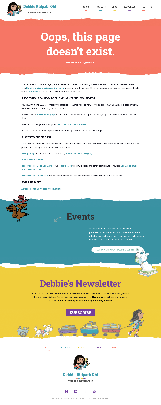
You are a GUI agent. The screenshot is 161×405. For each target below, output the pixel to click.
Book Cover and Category (79, 153)
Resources (129, 7)
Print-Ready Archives (32, 159)
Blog (114, 7)
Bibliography (27, 153)
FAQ (143, 7)
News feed (97, 297)
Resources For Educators (34, 176)
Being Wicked (101, 398)
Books (86, 7)
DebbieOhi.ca (35, 91)
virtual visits (125, 228)
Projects (100, 7)
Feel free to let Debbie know (71, 124)
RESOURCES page (46, 114)
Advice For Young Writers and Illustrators (42, 189)
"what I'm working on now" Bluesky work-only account (84, 300)
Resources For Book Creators (36, 166)
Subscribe (80, 312)
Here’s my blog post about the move (45, 88)
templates (66, 166)
